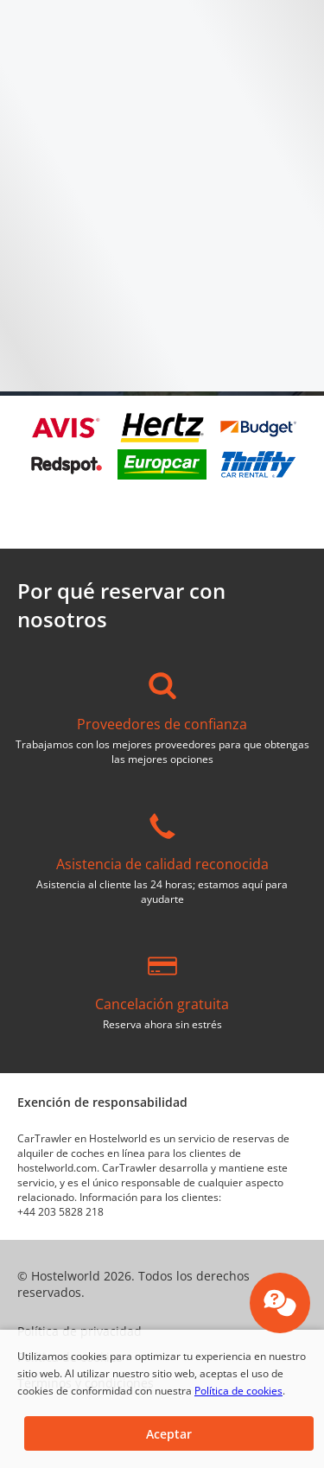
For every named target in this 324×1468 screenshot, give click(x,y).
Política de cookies (238, 1390)
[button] (169, 1433)
